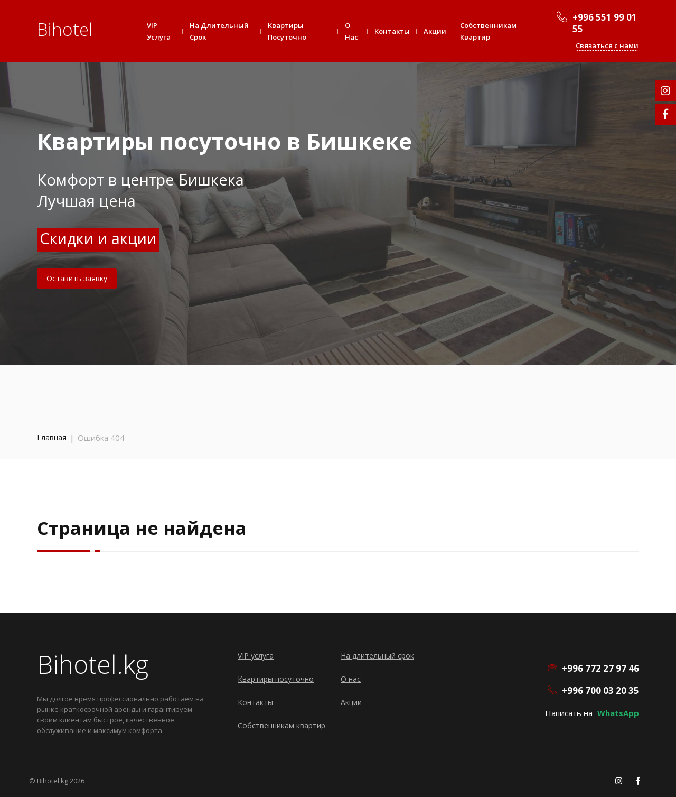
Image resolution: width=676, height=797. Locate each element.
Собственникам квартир (488, 31)
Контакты (392, 31)
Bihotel (65, 29)
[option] (338, 182)
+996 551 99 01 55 (604, 23)
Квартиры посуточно (287, 31)
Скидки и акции (98, 238)
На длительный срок (219, 31)
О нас (351, 31)
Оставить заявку (76, 278)
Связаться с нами (607, 45)
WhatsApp (618, 713)
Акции (435, 31)
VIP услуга (159, 31)
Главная (52, 437)
